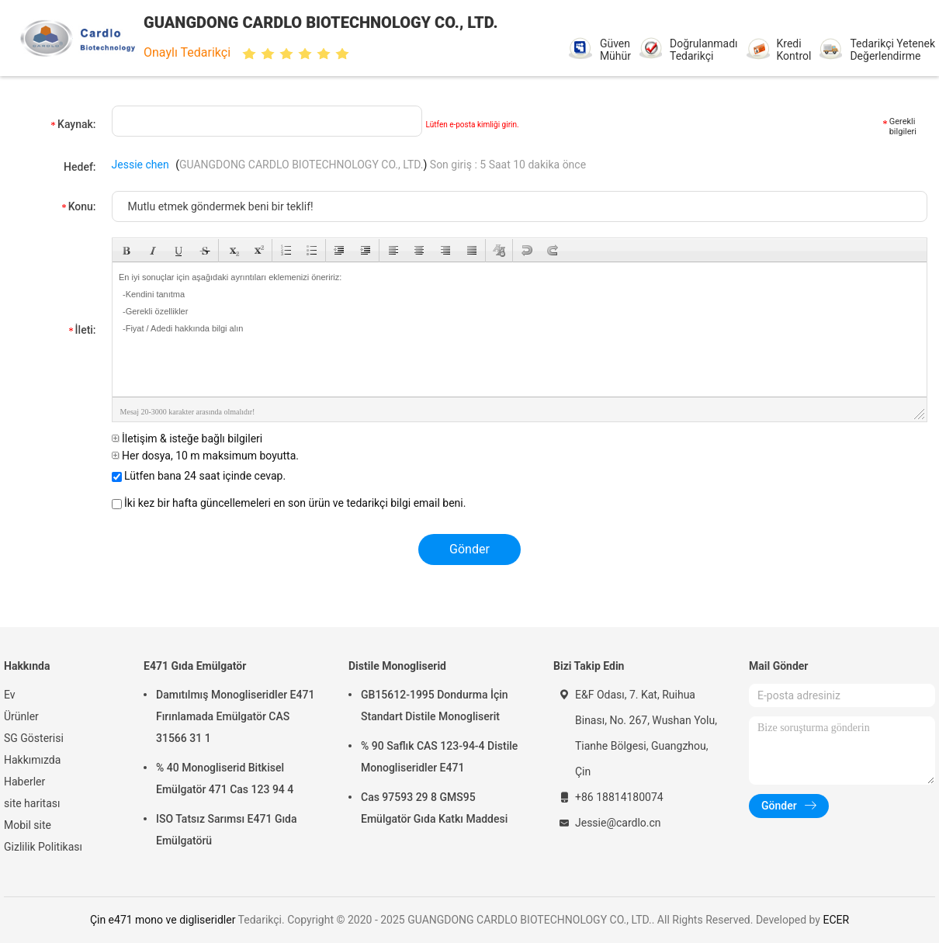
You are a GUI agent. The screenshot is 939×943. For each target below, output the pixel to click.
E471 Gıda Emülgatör (195, 666)
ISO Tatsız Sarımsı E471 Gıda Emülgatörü (226, 830)
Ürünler (21, 716)
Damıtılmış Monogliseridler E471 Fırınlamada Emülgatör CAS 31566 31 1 (235, 716)
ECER (836, 920)
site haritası (32, 803)
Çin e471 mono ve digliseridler (163, 920)
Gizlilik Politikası (43, 847)
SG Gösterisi (34, 738)
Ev (10, 694)
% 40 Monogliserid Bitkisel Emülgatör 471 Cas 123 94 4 (224, 778)
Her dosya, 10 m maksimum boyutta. (205, 455)
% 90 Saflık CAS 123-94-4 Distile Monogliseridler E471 (439, 757)
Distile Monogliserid (397, 666)
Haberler (24, 781)
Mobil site (27, 825)
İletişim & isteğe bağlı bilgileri (187, 438)
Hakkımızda (32, 760)
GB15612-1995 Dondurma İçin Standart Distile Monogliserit (434, 705)
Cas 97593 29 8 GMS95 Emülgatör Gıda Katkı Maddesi (434, 808)
